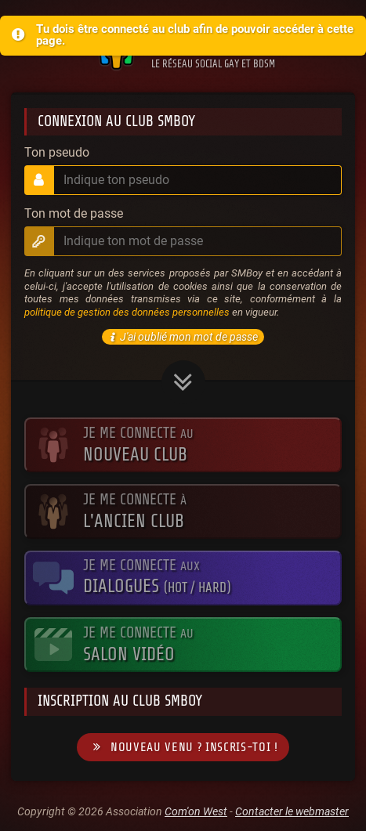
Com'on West (196, 811)
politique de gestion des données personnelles (127, 312)
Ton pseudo (56, 152)
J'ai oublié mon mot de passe (182, 337)
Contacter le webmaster (292, 811)
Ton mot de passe (73, 214)
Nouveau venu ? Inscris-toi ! (182, 747)
